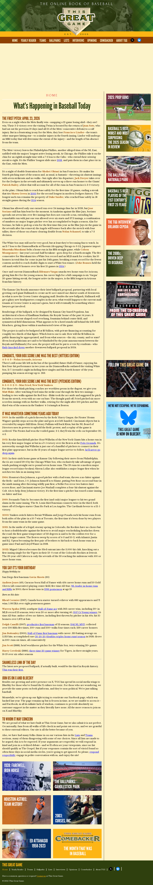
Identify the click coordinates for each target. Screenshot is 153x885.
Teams (42, 41)
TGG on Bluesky (139, 40)
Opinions (92, 41)
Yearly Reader (28, 41)
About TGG (121, 41)
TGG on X (132, 40)
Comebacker (106, 41)
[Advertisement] (76, 67)
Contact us (41, 876)
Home (15, 41)
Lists (66, 41)
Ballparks (55, 41)
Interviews (78, 41)
